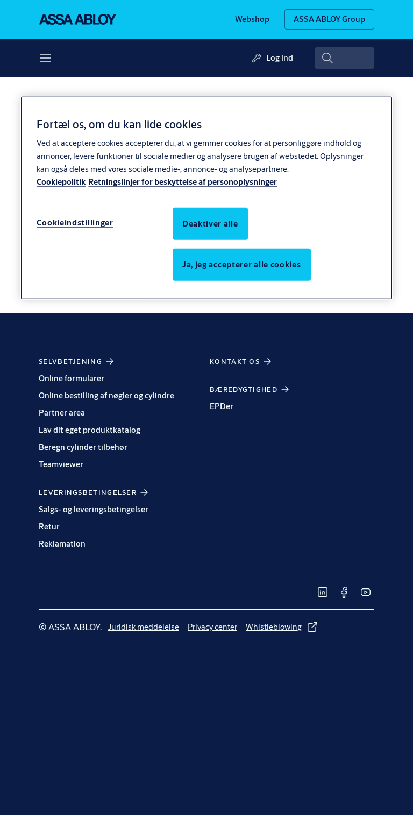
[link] (252, 19)
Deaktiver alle (210, 224)
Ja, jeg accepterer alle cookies (241, 264)
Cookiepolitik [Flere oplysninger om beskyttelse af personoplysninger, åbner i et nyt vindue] (61, 182)
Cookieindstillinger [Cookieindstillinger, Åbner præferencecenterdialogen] (75, 222)
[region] (206, 197)
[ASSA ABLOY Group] (329, 19)
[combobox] (344, 58)
